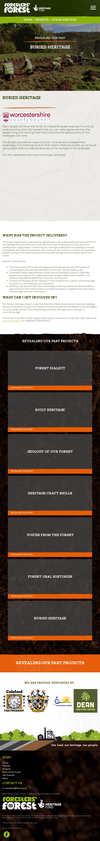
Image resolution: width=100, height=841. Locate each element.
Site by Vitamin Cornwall (11, 828)
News (5, 778)
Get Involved (8, 775)
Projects (42, 20)
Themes (6, 766)
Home (28, 20)
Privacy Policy (7, 823)
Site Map (33, 823)
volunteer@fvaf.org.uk (16, 788)
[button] (5, 701)
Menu (93, 8)
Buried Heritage (64, 20)
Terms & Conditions (21, 823)
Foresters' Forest (17, 8)
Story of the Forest (11, 772)
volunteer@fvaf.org (12, 320)
